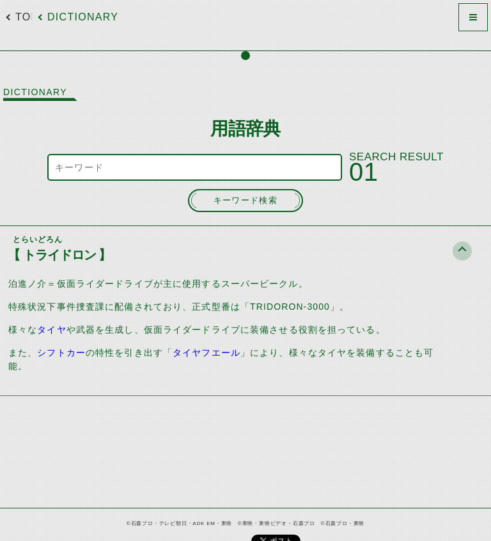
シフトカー (61, 352)
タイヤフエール (206, 352)
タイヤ (51, 329)
